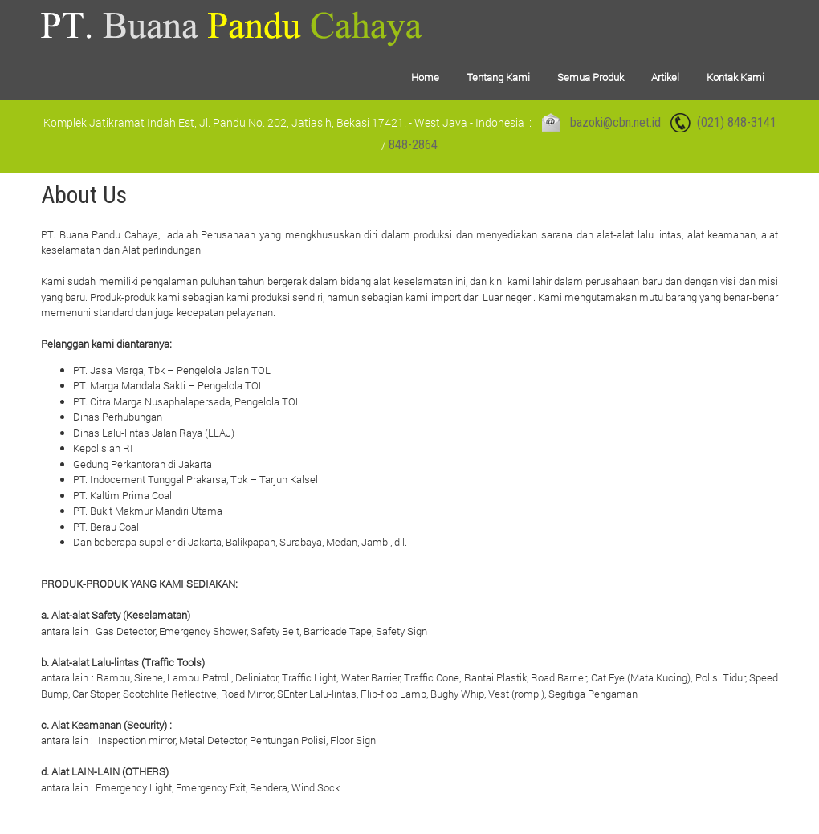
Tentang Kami (498, 77)
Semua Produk (590, 77)
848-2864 (413, 145)
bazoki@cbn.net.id (615, 122)
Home (425, 77)
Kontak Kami (735, 77)
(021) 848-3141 (736, 122)
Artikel (665, 77)
